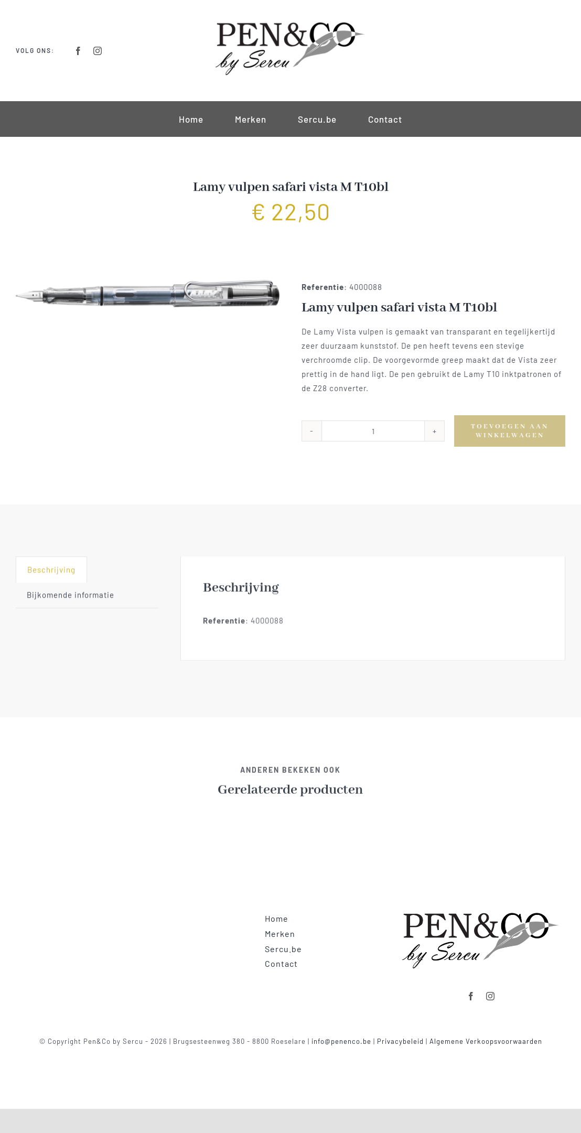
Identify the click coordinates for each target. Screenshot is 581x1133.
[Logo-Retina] (290, 22)
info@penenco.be (341, 1041)
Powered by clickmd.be (291, 1053)
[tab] (51, 575)
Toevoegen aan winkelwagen (511, 431)
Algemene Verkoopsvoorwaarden (485, 1041)
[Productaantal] (375, 430)
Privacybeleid (400, 1041)
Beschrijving (51, 574)
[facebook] (78, 51)
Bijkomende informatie (70, 600)
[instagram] (97, 51)
